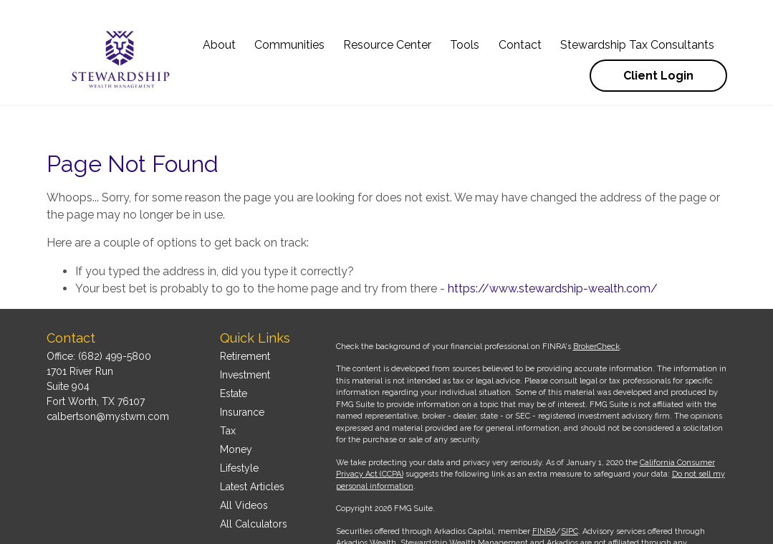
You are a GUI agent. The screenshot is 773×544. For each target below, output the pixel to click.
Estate (233, 350)
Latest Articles (252, 443)
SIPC (569, 488)
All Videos (244, 462)
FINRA (544, 488)
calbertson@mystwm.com (108, 373)
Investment (245, 332)
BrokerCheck (596, 303)
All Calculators (253, 481)
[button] (219, 27)
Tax (228, 387)
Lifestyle (239, 425)
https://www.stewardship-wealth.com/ (553, 245)
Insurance (242, 369)
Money (236, 406)
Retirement (245, 313)
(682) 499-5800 (114, 313)
